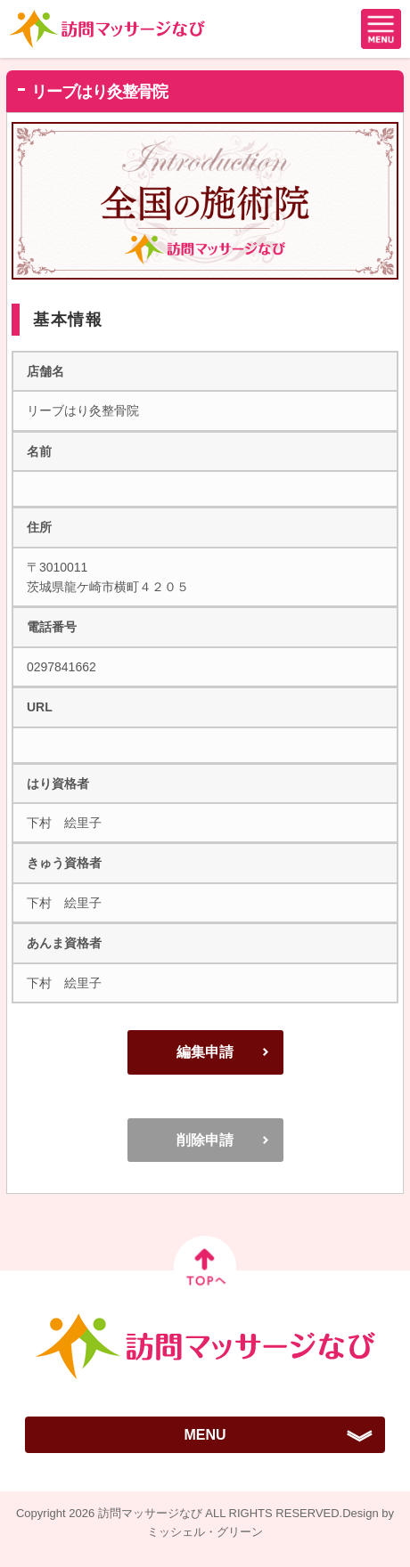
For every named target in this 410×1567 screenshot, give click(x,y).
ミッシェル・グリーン (205, 1532)
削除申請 (205, 1140)
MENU (205, 1434)
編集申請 (205, 1052)
